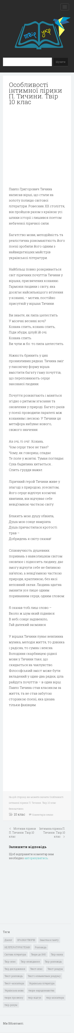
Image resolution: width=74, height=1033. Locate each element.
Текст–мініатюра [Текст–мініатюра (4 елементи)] (14, 983)
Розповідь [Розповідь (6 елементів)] (41, 947)
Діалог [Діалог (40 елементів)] (8, 940)
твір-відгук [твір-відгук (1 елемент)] (34, 997)
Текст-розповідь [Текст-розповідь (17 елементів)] (14, 976)
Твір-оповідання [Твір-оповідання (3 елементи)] (30, 961)
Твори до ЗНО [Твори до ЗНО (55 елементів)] (38, 954)
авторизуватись (36, 858)
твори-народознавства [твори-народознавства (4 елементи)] (41, 990)
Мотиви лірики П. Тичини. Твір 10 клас (22, 832)
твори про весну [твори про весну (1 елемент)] (14, 997)
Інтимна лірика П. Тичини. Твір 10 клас (52, 832)
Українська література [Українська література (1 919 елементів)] (41, 983)
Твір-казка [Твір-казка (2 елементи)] (57, 954)
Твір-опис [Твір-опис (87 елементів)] (10, 961)
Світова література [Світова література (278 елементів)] (15, 954)
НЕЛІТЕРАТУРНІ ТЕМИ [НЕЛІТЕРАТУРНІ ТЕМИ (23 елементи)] (17, 947)
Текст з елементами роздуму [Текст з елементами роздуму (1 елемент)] (44, 976)
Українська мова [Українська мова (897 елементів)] (14, 990)
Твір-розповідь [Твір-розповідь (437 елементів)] (53, 961)
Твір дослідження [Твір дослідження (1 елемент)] (15, 968)
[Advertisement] (37, 146)
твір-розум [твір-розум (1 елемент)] (11, 1004)
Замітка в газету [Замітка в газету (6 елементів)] (49, 940)
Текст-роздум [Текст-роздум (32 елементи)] (55, 968)
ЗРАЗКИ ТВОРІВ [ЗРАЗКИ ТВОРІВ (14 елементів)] (26, 940)
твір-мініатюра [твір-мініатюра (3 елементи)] (55, 997)
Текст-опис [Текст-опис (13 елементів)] (36, 968)
